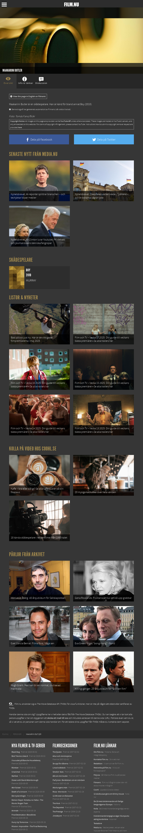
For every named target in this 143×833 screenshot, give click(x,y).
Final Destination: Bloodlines (24, 800)
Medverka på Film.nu (102, 753)
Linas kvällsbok (59, 753)
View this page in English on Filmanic (28, 96)
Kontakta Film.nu (101, 745)
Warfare (15, 762)
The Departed (58, 793)
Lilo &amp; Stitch (19, 819)
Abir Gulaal (16, 773)
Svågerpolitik (99, 824)
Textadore (98, 809)
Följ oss (97, 761)
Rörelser (15, 753)
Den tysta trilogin (19, 781)
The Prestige (58, 797)
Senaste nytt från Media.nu (33, 154)
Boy (82, 104)
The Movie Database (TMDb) (88, 700)
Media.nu (98, 813)
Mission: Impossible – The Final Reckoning (29, 812)
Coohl (96, 775)
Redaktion (98, 749)
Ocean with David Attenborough (25, 766)
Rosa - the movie (60, 777)
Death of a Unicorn (19, 777)
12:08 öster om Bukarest (63, 781)
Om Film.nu (98, 738)
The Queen (57, 738)
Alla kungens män (60, 773)
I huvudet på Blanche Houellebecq (26, 746)
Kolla (96, 794)
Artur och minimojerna (62, 742)
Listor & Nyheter (23, 295)
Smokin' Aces (58, 757)
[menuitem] (5, 720)
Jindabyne (57, 801)
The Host (56, 789)
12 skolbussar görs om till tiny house (109, 779)
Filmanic (97, 768)
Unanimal (16, 757)
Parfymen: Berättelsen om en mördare (69, 766)
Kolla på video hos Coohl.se (32, 441)
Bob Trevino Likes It (20, 742)
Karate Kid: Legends (20, 823)
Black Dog (16, 738)
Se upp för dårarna (60, 749)
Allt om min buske (60, 762)
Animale (15, 796)
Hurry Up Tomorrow (20, 808)
